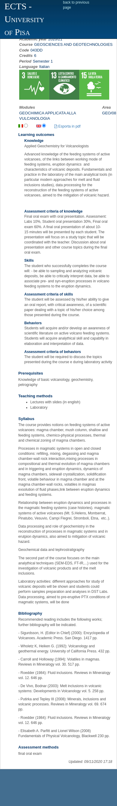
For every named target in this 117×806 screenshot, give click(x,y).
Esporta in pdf (67, 126)
